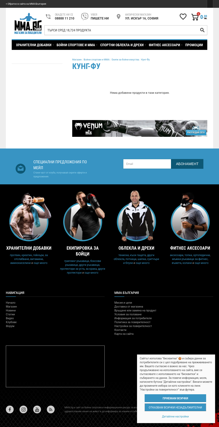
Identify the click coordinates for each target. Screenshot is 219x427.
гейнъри (38, 255)
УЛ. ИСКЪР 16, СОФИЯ (141, 18)
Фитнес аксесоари (190, 248)
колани (187, 262)
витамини (36, 259)
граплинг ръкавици (76, 261)
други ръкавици (89, 264)
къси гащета (138, 255)
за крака (91, 268)
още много (40, 262)
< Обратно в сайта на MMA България (26, 4)
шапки (142, 259)
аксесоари (176, 255)
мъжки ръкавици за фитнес (190, 259)
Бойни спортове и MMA (97, 59)
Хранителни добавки (29, 248)
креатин (26, 255)
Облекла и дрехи (136, 248)
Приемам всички (175, 398)
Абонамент (187, 164)
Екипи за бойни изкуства (125, 59)
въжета (176, 262)
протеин (15, 255)
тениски (123, 255)
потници (131, 259)
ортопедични (201, 255)
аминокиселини (20, 262)
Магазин (77, 59)
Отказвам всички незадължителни (175, 407)
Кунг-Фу (145, 59)
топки (188, 255)
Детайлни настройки (175, 416)
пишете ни (100, 18)
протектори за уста (72, 268)
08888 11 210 (64, 18)
